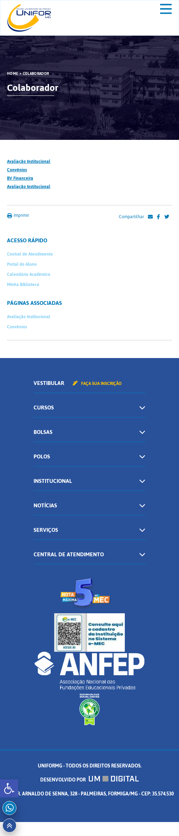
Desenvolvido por (89, 780)
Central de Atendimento (30, 254)
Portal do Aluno (22, 264)
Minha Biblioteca (23, 284)
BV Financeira (20, 178)
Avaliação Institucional (28, 161)
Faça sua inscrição (97, 383)
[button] (9, 788)
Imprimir (18, 215)
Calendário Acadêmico (28, 274)
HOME (12, 74)
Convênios (17, 170)
